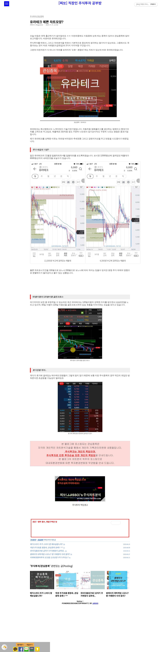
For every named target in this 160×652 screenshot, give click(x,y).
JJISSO (95, 638)
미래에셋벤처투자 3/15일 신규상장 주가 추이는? (49, 592)
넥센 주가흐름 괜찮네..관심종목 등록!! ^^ (46, 582)
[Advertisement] (80, 534)
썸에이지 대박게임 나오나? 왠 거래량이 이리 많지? (50, 589)
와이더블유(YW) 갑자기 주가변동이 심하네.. (47, 585)
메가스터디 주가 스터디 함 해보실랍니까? (46, 579)
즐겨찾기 (20, 644)
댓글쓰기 (30, 644)
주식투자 (33, 575)
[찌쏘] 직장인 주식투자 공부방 (80, 3)
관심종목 (40, 575)
